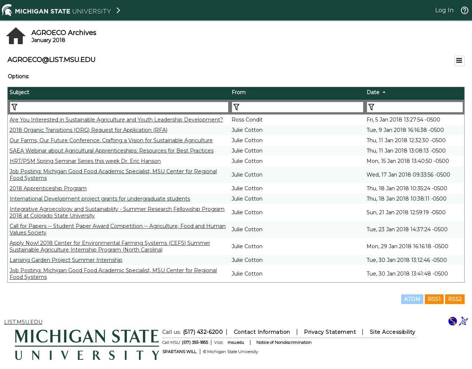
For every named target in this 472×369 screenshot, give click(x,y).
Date (373, 92)
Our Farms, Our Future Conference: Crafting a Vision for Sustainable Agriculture (111, 140)
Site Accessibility (393, 332)
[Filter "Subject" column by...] (119, 107)
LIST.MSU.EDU (23, 322)
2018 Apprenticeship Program (48, 188)
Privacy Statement (330, 332)
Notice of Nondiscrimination (284, 342)
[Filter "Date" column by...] (415, 107)
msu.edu (236, 342)
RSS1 (434, 299)
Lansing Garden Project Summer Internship (66, 260)
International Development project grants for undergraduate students (100, 198)
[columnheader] (119, 93)
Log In (444, 10)
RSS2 (455, 299)
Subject (19, 92)
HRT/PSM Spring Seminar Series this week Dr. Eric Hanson (85, 161)
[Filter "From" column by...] (297, 107)
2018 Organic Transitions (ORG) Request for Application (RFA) (88, 130)
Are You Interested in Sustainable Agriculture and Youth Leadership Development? (116, 119)
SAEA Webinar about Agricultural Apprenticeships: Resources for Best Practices (112, 150)
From (239, 92)
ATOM (412, 299)
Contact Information (262, 332)
